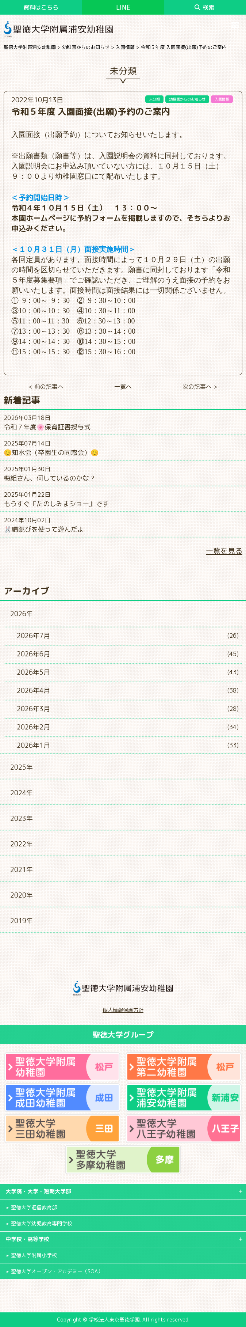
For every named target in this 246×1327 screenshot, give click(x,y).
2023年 (21, 818)
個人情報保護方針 (123, 1009)
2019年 (21, 920)
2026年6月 (33, 654)
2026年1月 (33, 745)
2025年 (21, 767)
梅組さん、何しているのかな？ (50, 478)
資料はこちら (40, 7)
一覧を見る (224, 551)
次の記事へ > (199, 387)
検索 (204, 7)
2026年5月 (33, 672)
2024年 (21, 792)
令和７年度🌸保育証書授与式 (47, 427)
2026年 (21, 613)
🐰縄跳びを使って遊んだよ (44, 529)
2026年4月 (33, 690)
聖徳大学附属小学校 (34, 1255)
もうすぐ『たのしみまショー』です (56, 503)
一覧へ (123, 387)
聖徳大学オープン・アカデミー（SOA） (57, 1271)
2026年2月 (33, 727)
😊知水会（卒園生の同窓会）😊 (51, 452)
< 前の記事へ (46, 387)
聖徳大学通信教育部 (34, 1207)
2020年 (21, 895)
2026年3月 (33, 708)
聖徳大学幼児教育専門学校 (41, 1223)
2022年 (21, 844)
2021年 (21, 869)
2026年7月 (33, 635)
